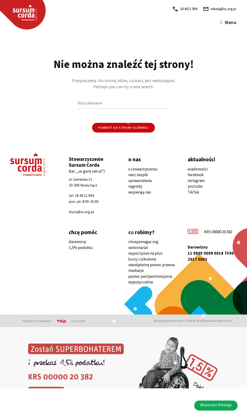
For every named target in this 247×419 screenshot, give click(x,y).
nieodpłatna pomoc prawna (151, 264)
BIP (55, 321)
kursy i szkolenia (142, 259)
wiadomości (198, 169)
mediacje (136, 270)
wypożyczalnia (140, 282)
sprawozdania (140, 180)
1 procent (78, 321)
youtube (195, 186)
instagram (196, 180)
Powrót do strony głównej (123, 128)
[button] (216, 411)
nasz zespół (138, 174)
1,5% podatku (81, 247)
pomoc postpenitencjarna (150, 276)
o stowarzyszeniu (143, 169)
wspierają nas (139, 192)
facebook (196, 174)
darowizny (77, 241)
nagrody (135, 186)
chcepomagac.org (143, 241)
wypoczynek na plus (145, 253)
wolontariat (138, 247)
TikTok (193, 192)
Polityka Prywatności (36, 321)
